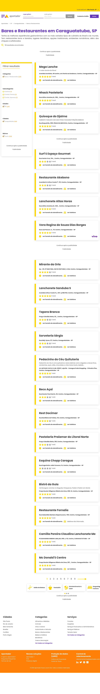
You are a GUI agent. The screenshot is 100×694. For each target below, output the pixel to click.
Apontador (4, 23)
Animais (38, 624)
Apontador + (30, 657)
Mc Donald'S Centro (52, 557)
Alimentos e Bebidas (42, 621)
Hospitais (70, 624)
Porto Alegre (7, 635)
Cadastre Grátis (83, 16)
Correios (70, 621)
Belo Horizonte (8, 627)
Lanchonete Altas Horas (55, 201)
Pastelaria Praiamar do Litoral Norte (64, 437)
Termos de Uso (6, 661)
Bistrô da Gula (48, 484)
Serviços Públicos (73, 629)
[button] (65, 593)
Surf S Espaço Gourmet (54, 154)
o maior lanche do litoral (47, 70)
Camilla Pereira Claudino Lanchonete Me (67, 534)
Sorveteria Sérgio (51, 336)
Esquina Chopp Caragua (56, 460)
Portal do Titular (56, 661)
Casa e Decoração (41, 640)
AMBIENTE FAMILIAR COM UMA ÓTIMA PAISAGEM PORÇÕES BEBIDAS (61, 120)
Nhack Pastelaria (51, 92)
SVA (27, 659)
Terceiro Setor (72, 632)
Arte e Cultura (40, 627)
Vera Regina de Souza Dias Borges (62, 225)
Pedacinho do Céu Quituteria (59, 359)
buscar (70, 16)
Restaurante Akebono (54, 177)
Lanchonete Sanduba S (55, 288)
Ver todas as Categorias (43, 643)
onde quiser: (48, 14)
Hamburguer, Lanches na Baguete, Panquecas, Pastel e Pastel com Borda (64, 488)
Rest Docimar (48, 413)
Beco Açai (46, 389)
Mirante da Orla (50, 264)
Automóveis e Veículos (43, 629)
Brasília (5, 629)
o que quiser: (27, 14)
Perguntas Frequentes (8, 659)
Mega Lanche (48, 67)
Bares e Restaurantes (42, 632)
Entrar (94, 16)
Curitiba (6, 632)
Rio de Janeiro (8, 624)
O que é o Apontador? (8, 657)
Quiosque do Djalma (53, 116)
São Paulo (6, 621)
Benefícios (38, 638)
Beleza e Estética (41, 635)
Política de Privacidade (58, 659)
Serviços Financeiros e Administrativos (80, 627)
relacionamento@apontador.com (88, 659)
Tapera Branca (49, 312)
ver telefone (71, 80)
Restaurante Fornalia (53, 510)
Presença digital (31, 661)
